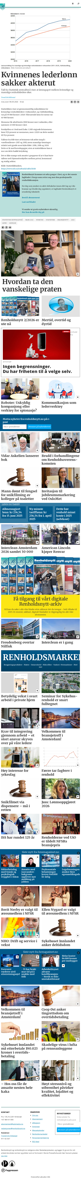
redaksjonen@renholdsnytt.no (13, 1128)
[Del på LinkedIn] (74, 101)
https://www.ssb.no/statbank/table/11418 (18, 169)
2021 (73, 220)
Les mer (4, 1156)
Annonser (36, 1126)
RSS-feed (35, 1141)
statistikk (50, 220)
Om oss (35, 1115)
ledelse (12, 223)
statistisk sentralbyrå (12, 220)
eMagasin (36, 1123)
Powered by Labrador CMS (40, 1177)
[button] (78, 853)
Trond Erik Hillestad (9, 1136)
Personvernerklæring (40, 1138)
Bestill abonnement (31, 197)
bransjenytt (63, 220)
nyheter (39, 220)
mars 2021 (29, 220)
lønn (4, 223)
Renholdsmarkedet (39, 1134)
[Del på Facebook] (71, 101)
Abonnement (37, 1119)
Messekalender (38, 1130)
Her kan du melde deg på (33, 212)
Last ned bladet (29, 202)
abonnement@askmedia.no (12, 1124)
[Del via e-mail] (78, 101)
